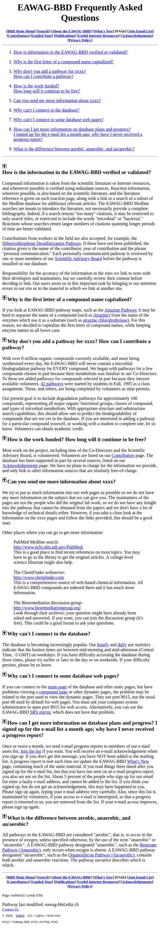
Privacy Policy (80, 40)
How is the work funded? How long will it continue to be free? (76, 439)
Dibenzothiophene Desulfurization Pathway (41, 243)
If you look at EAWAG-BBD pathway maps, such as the (53, 310)
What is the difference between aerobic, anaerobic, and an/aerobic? (74, 149)
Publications (65, 35)
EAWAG (20, 916)
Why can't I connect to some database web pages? (58, 119)
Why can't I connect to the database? (46, 110)
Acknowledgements (137, 35)
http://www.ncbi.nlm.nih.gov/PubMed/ (48, 547)
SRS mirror (40, 712)
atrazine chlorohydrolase (105, 320)
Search (43, 31)
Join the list (30, 751)
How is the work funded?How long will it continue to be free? (47, 88)
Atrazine (101, 315)
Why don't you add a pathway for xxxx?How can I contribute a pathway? (50, 74)
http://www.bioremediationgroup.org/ (47, 607)
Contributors (18, 35)
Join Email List (140, 31)
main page (57, 686)
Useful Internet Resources (98, 35)
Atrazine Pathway (120, 310)
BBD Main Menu (21, 31)
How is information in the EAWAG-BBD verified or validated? (71, 52)
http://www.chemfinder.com (39, 577)
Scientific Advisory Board (78, 258)
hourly (103, 644)
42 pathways (52, 383)
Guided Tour (42, 35)
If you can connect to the (25, 686)
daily (122, 644)
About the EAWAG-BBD (71, 31)
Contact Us (10, 909)
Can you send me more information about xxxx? (57, 100)
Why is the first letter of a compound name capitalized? (64, 61)
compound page (53, 691)
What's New (103, 31)
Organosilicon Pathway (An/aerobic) (101, 855)
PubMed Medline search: (36, 542)
